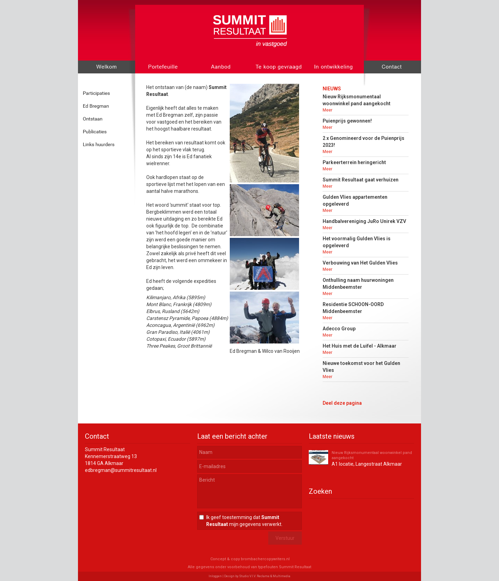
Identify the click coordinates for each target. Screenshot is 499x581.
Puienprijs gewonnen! (347, 121)
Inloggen (215, 576)
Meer (327, 110)
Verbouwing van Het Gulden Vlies (360, 263)
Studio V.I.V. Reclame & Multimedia (264, 576)
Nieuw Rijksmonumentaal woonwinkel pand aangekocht (372, 455)
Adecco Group (339, 328)
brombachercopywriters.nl (265, 559)
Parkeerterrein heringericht (354, 162)
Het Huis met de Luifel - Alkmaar (359, 346)
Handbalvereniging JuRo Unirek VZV (364, 221)
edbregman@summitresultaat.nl (121, 470)
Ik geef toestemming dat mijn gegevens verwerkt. (244, 521)
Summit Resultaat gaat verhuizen (361, 179)
